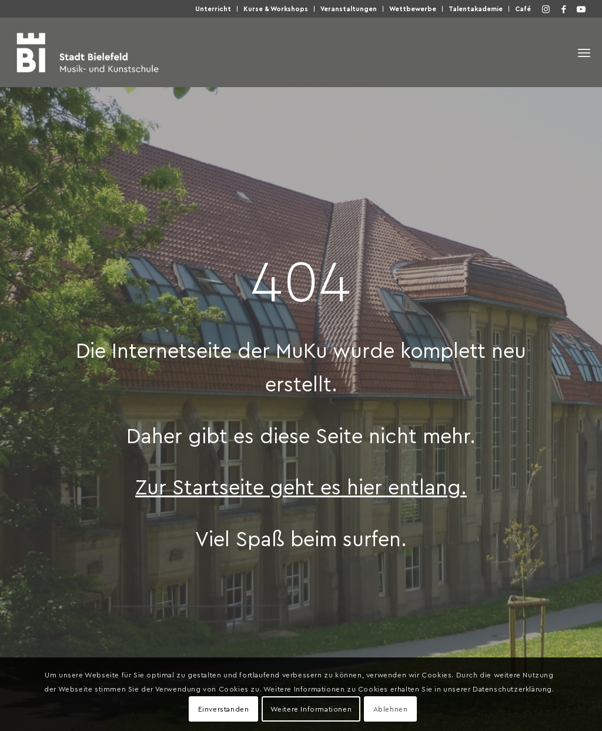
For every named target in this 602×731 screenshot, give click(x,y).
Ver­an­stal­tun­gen (348, 8)
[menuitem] (213, 9)
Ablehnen (390, 709)
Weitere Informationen (311, 709)
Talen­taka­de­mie (476, 8)
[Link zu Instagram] (546, 9)
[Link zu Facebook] (564, 9)
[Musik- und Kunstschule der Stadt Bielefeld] (87, 52)
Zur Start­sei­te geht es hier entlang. (301, 486)
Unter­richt (213, 8)
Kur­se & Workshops (275, 8)
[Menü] (584, 53)
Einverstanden (223, 709)
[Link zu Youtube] (581, 9)
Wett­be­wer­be (412, 8)
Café (523, 8)
